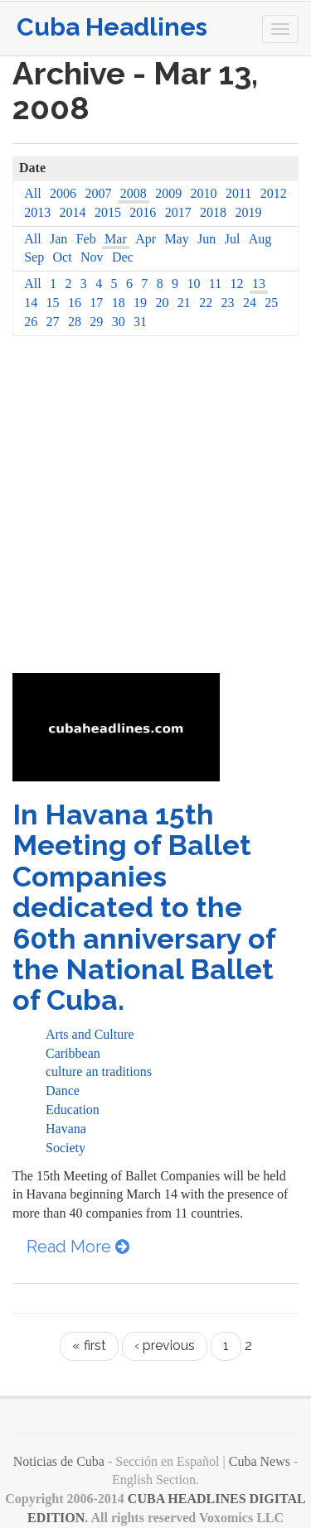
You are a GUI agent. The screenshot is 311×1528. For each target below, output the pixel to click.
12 (237, 283)
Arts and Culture (90, 1034)
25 (271, 303)
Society (65, 1148)
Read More (78, 1247)
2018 (213, 212)
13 (258, 283)
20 (161, 303)
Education (73, 1110)
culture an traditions (99, 1071)
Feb (86, 239)
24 (249, 303)
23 (228, 303)
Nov (92, 257)
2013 (37, 212)
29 (96, 322)
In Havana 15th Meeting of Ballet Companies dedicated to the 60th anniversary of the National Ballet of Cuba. (143, 907)
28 (74, 322)
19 (140, 303)
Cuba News (259, 1461)
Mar (115, 239)
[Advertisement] (155, 509)
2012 (273, 193)
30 (118, 322)
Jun (206, 239)
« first (89, 1345)
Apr (145, 239)
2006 (63, 193)
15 (53, 303)
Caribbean (73, 1053)
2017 (178, 212)
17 (96, 303)
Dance (63, 1091)
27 (53, 322)
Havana (66, 1129)
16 (74, 303)
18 (118, 303)
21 (184, 303)
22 (205, 303)
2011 (238, 193)
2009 (168, 193)
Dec (123, 257)
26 (30, 322)
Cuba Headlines (112, 26)
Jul (233, 239)
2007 (98, 193)
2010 (204, 193)
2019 (248, 212)
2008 (133, 193)
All (32, 193)
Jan (58, 239)
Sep (34, 257)
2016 (142, 212)
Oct (62, 257)
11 (215, 283)
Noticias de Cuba (58, 1461)
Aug (260, 239)
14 (30, 303)
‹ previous (164, 1345)
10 (193, 283)
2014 (73, 212)
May (176, 239)
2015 (108, 212)
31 (140, 322)
